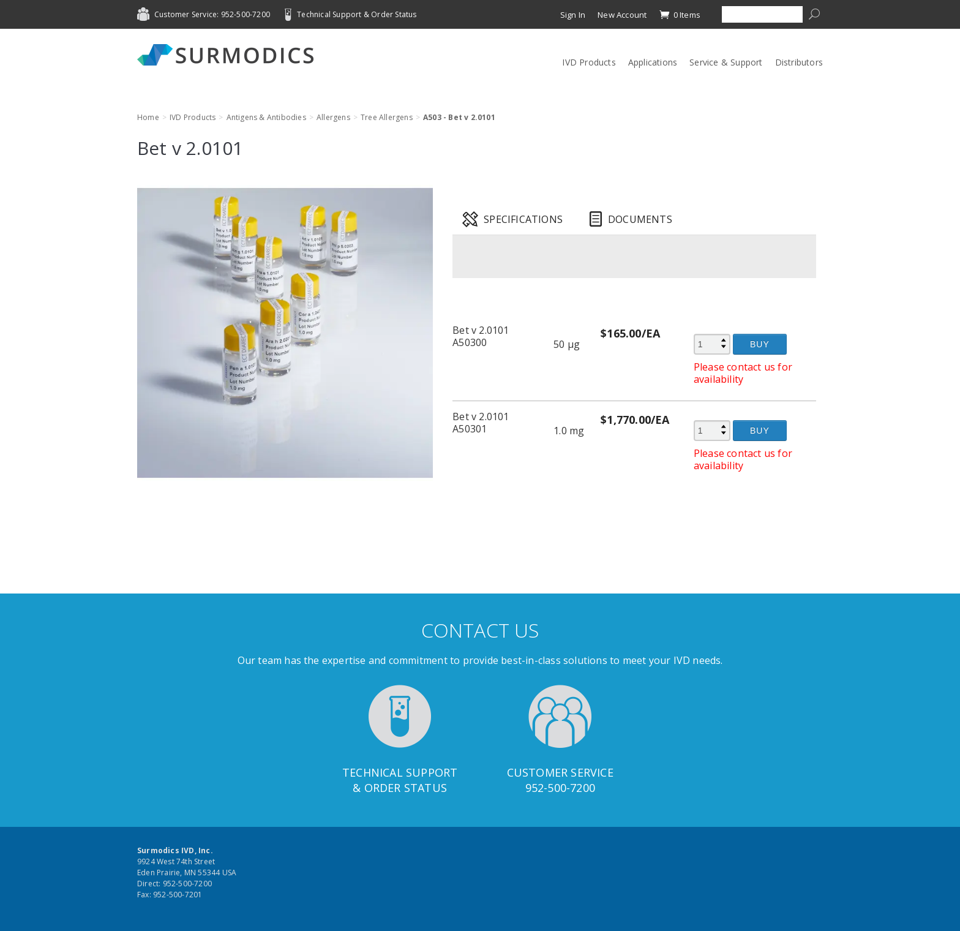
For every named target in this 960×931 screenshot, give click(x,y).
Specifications (523, 219)
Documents (640, 219)
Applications (652, 62)
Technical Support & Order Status (356, 14)
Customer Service (560, 772)
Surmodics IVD (229, 55)
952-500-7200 (560, 787)
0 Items (679, 14)
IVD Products (588, 62)
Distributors (799, 62)
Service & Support (725, 62)
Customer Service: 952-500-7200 (212, 14)
